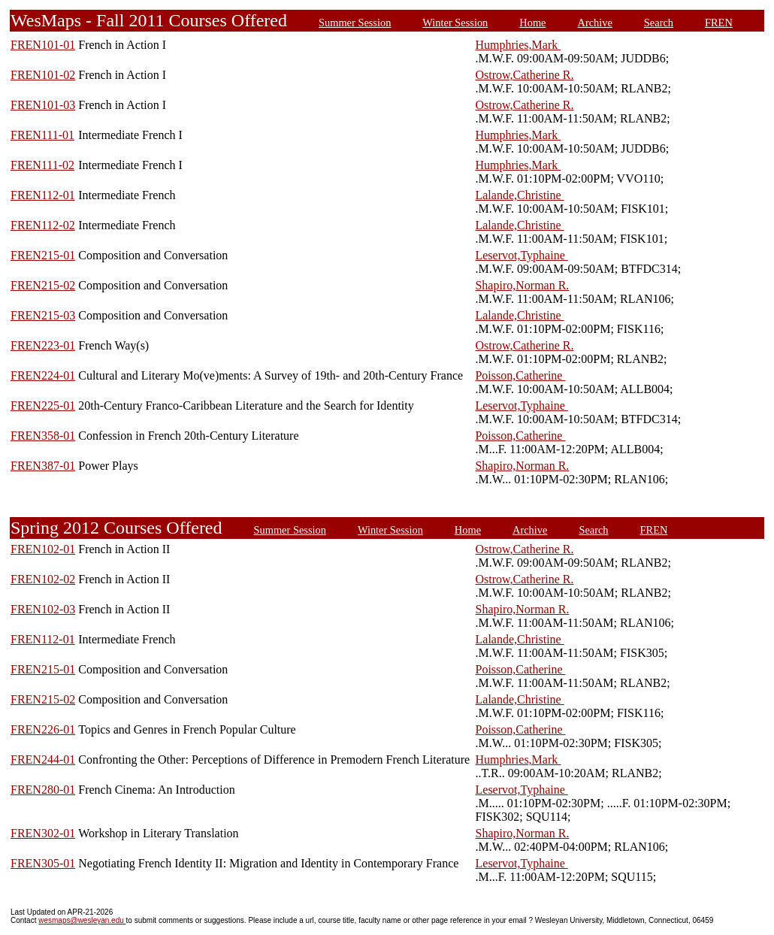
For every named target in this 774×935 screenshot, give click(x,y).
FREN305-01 (43, 863)
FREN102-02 (43, 579)
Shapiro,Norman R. (522, 285)
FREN (719, 23)
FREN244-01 (43, 759)
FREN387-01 (43, 465)
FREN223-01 (43, 345)
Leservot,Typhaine (521, 255)
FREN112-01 (43, 195)
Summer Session (355, 23)
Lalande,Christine (519, 195)
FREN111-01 (42, 135)
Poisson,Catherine (520, 375)
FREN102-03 (43, 609)
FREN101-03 (43, 104)
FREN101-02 (43, 74)
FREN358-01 (43, 435)
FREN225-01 (43, 405)
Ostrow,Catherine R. (524, 74)
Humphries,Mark (518, 44)
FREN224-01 (43, 375)
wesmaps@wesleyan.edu (81, 920)
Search (658, 23)
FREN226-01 (43, 729)
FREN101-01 (43, 44)
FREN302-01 (43, 833)
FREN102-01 (43, 549)
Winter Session (455, 23)
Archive (595, 23)
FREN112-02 (43, 225)
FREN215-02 (43, 285)
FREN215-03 (43, 315)
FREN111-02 (42, 165)
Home (532, 23)
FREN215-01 (43, 255)
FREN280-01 (43, 789)
